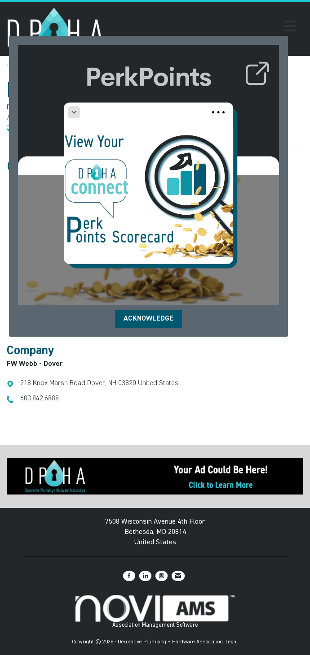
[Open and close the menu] (203, 28)
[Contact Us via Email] (178, 576)
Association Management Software (155, 611)
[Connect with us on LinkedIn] (145, 576)
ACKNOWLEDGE (148, 318)
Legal (232, 642)
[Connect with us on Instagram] (161, 576)
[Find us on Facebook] (129, 576)
